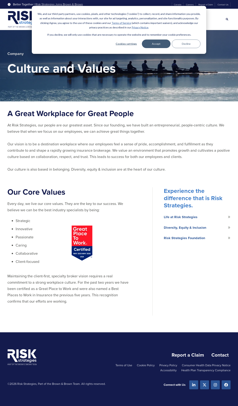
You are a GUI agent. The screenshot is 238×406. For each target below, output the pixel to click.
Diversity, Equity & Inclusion (185, 227)
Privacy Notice (140, 27)
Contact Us (223, 4)
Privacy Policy (168, 365)
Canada (177, 4)
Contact (220, 354)
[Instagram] (215, 384)
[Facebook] (226, 384)
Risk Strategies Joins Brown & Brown (59, 4)
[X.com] (204, 384)
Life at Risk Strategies (180, 217)
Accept (156, 43)
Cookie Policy (146, 365)
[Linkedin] (193, 384)
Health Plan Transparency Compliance (206, 370)
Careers (190, 4)
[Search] (227, 19)
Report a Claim (205, 4)
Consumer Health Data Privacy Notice (206, 365)
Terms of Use (123, 365)
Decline (186, 43)
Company (15, 53)
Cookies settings (126, 43)
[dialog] (119, 30)
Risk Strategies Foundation (184, 238)
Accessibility (168, 370)
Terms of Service (121, 23)
